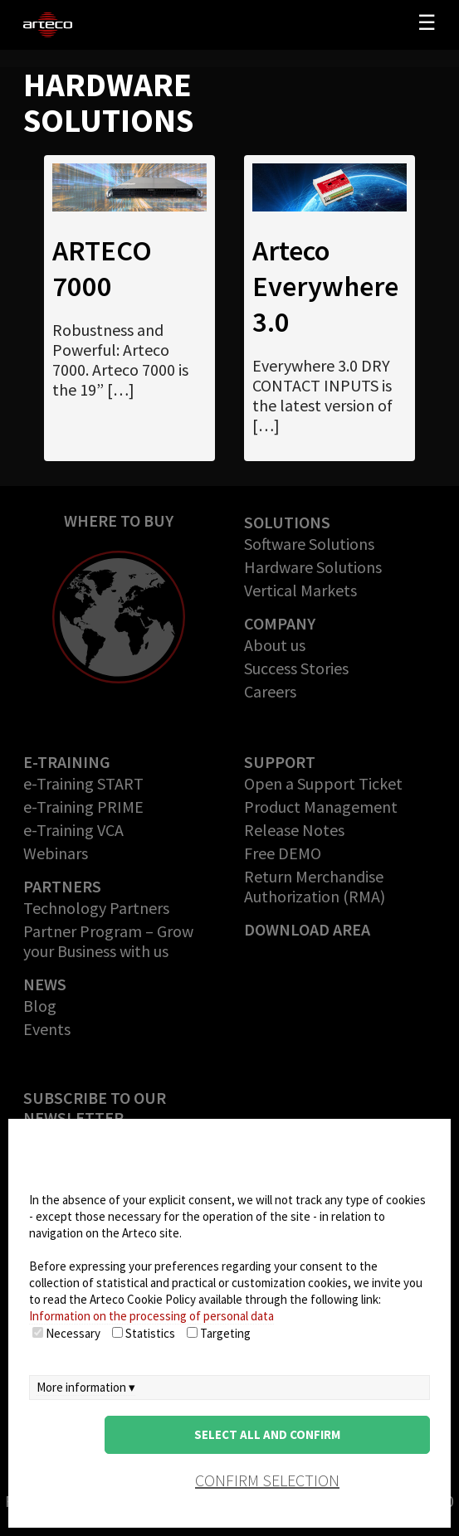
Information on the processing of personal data (151, 1316)
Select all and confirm (267, 1434)
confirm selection (267, 1480)
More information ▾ (86, 1387)
